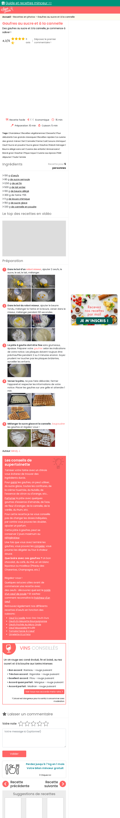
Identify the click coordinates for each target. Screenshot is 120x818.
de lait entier (18, 122)
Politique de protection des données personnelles (89, 805)
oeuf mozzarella (18, 562)
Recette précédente (15, 719)
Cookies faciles (14, 754)
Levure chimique (57, 76)
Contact (41, 802)
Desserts (51, 68)
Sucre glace (32, 80)
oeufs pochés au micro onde (25, 559)
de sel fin (17, 118)
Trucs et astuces (104, 781)
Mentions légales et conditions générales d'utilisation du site (80, 802)
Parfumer (10, 433)
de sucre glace (19, 137)
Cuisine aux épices (46, 88)
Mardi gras (7, 88)
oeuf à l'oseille (17, 552)
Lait (45, 76)
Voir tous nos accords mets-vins (44, 626)
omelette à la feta (19, 569)
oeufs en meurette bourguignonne (28, 556)
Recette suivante (55, 719)
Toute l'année (19, 92)
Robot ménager (57, 80)
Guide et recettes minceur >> (28, 3)
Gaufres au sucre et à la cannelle (56, 16)
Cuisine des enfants (35, 84)
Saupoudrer (58, 358)
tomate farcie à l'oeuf (22, 566)
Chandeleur (14, 68)
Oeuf (4, 80)
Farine (39, 76)
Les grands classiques (25, 72)
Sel (23, 76)
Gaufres (44, 80)
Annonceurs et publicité (20, 802)
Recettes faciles (17, 781)
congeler (39, 481)
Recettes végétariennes (33, 68)
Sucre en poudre (16, 80)
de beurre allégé (20, 126)
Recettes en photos (24, 16)
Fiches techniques (76, 781)
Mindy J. (15, 386)
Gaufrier (19, 88)
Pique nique (30, 88)
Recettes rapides (46, 72)
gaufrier (38, 283)
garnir (13, 417)
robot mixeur (33, 204)
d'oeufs (15, 110)
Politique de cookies (49, 805)
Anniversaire (53, 84)
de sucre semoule (20, 114)
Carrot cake (55, 754)
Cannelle (30, 76)
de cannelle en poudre (23, 141)
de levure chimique (19, 133)
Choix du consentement (62, 808)
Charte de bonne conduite (19, 805)
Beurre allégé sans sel (13, 84)
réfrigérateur (12, 472)
